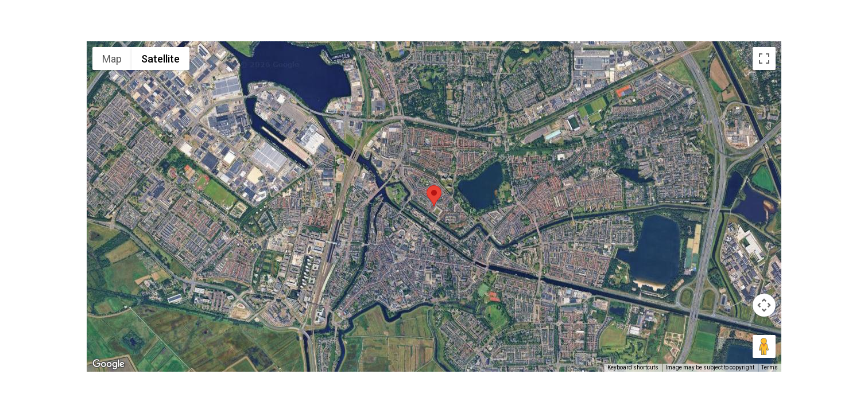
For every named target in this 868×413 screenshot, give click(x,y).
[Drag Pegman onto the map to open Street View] (764, 346)
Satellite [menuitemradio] (160, 59)
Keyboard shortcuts (632, 367)
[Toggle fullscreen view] (764, 58)
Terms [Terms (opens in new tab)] (769, 367)
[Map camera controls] (764, 305)
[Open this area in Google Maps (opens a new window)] (108, 364)
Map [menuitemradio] (112, 59)
